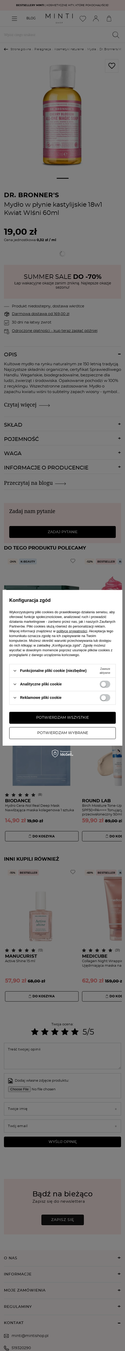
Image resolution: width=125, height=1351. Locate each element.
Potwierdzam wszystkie (62, 718)
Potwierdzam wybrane (62, 733)
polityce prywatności (71, 631)
